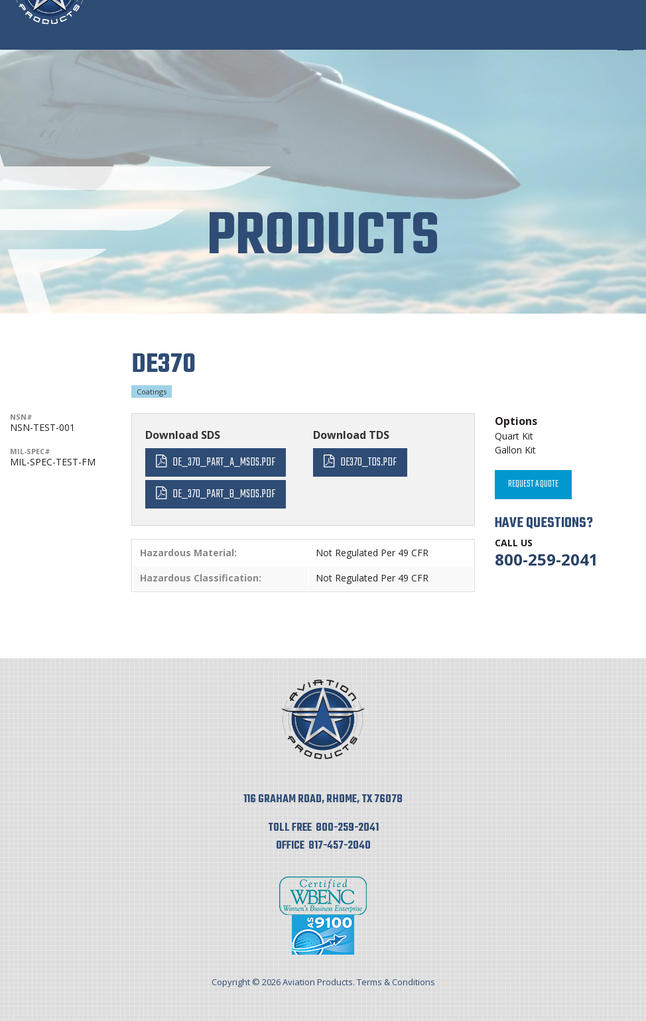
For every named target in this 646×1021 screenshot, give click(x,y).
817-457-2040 (339, 846)
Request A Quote (533, 484)
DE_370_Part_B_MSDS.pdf (223, 494)
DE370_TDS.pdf (368, 462)
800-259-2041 (546, 559)
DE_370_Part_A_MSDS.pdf (223, 462)
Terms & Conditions (396, 982)
